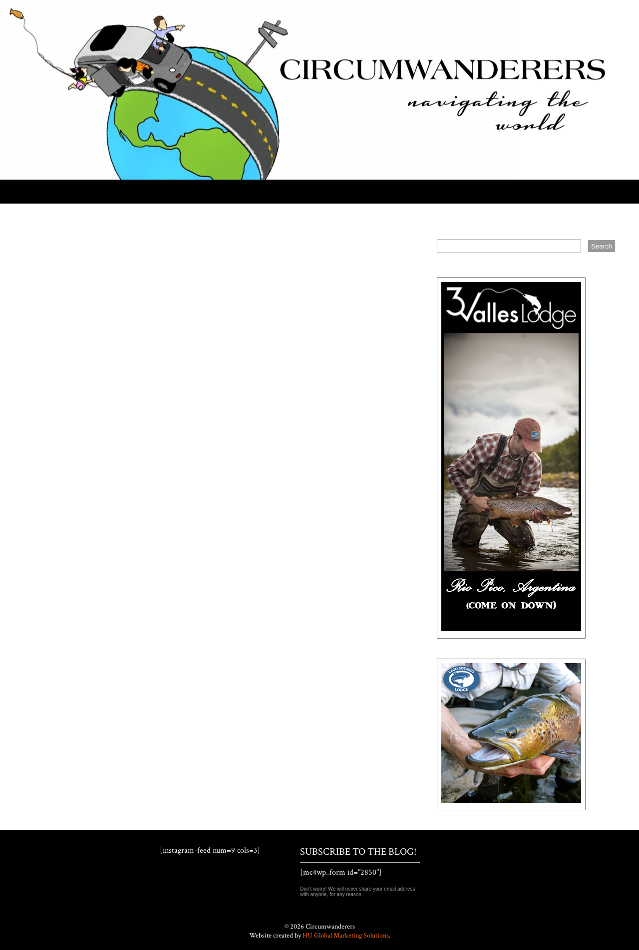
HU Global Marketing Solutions (346, 935)
